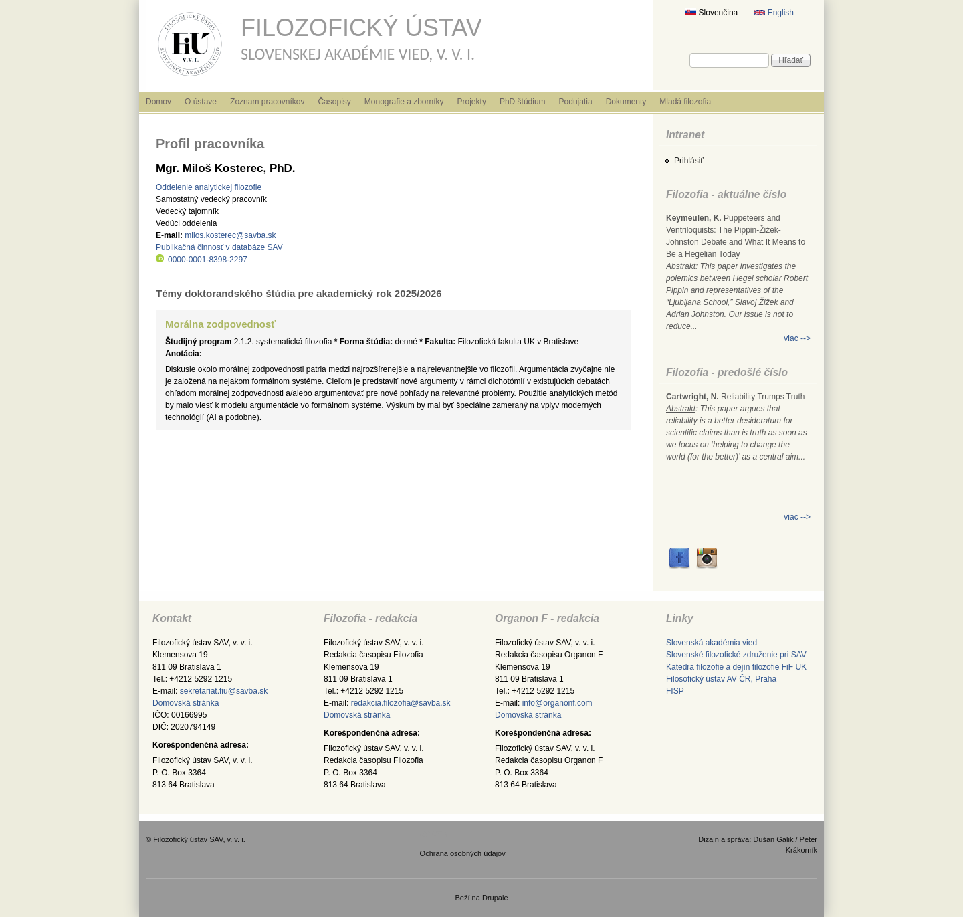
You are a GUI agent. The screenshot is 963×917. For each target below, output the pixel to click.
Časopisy (334, 101)
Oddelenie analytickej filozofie (208, 187)
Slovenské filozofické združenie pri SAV (736, 654)
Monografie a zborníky (404, 101)
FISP (675, 691)
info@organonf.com (557, 703)
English (774, 12)
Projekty (471, 101)
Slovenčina (711, 12)
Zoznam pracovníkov (267, 101)
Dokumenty (626, 101)
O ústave (201, 101)
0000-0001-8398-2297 (201, 259)
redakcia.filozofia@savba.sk (401, 703)
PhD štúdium (523, 101)
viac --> (797, 338)
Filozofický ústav (361, 27)
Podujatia (576, 101)
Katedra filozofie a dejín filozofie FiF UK (736, 667)
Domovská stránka (185, 703)
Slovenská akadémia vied (711, 642)
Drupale (495, 898)
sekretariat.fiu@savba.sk (224, 691)
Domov (158, 101)
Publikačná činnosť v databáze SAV (219, 247)
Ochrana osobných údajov (463, 853)
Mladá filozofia (685, 101)
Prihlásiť (689, 160)
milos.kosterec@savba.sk (230, 235)
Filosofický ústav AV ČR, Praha (721, 679)
